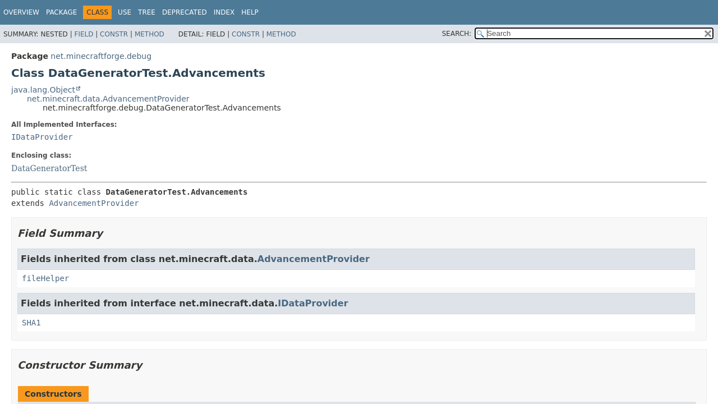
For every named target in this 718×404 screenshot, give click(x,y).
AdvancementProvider (94, 203)
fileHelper (45, 278)
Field (83, 34)
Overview (21, 12)
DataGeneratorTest (49, 168)
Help (250, 12)
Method (149, 34)
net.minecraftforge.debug (100, 56)
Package (61, 12)
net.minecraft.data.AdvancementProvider (108, 98)
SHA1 (31, 322)
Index (224, 12)
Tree (146, 12)
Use (124, 12)
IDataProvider (42, 136)
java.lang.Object (43, 89)
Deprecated (184, 12)
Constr (114, 34)
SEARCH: (457, 34)
